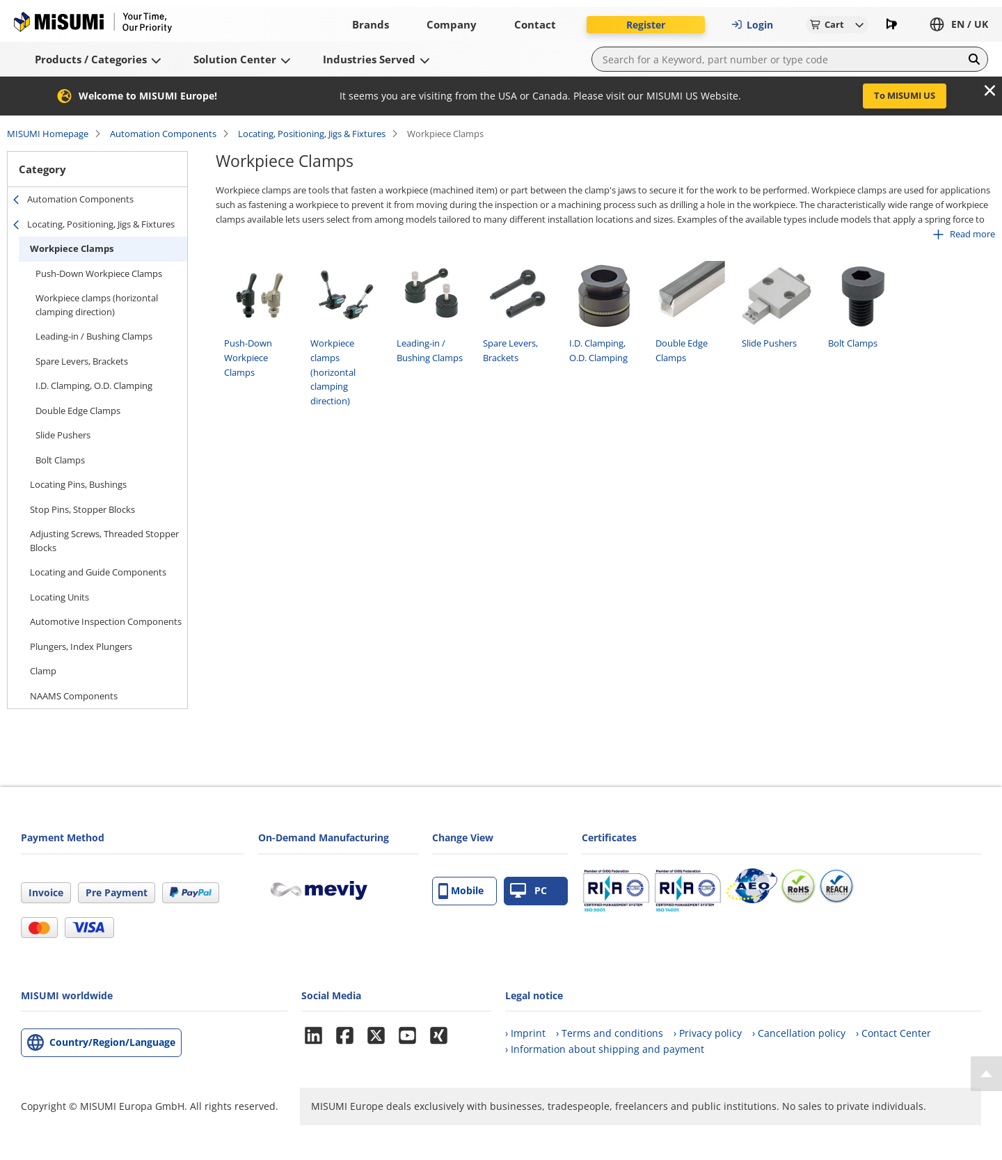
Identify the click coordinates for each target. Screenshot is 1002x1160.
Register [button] (645, 24)
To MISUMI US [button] (904, 95)
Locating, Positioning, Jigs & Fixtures (311, 133)
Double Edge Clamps (77, 410)
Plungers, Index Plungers (81, 646)
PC (528, 891)
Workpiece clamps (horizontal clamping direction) (96, 305)
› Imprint (525, 1033)
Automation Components (163, 133)
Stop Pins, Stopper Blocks (82, 509)
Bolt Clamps (60, 460)
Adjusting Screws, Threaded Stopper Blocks (104, 540)
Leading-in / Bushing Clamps (93, 336)
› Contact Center (893, 1033)
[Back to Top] (986, 1073)
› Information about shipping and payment (604, 1049)
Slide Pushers (62, 435)
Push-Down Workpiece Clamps (98, 273)
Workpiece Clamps (71, 248)
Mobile (461, 891)
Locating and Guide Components (98, 572)
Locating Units (59, 597)
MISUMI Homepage (47, 133)
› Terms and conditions (609, 1033)
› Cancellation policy (798, 1033)
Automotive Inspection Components (106, 621)
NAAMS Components (74, 696)
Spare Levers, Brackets (81, 361)
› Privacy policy (708, 1033)
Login (752, 24)
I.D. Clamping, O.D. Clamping (93, 385)
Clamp (43, 671)
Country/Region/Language (112, 1042)
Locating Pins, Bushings (78, 484)
